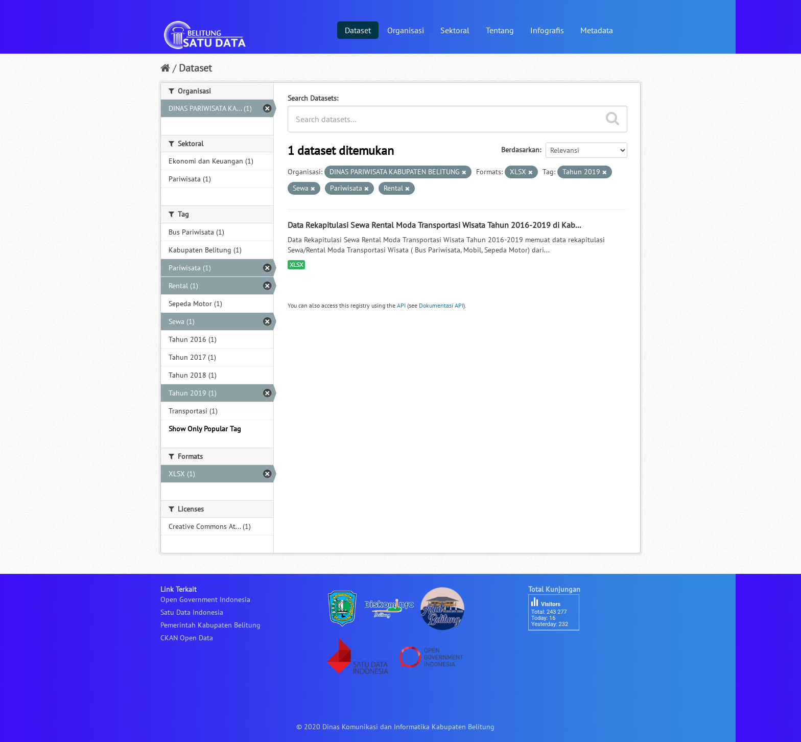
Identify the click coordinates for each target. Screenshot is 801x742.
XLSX (296, 264)
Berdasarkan (520, 149)
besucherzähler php (559, 648)
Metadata (596, 30)
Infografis (547, 30)
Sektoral (454, 30)
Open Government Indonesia (205, 599)
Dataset (358, 30)
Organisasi (405, 30)
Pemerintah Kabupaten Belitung (210, 625)
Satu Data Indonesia (191, 612)
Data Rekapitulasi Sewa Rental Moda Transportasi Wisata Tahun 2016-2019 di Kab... (434, 225)
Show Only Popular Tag (205, 428)
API (401, 305)
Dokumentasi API (441, 305)
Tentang (500, 30)
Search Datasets (312, 98)
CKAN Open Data (186, 637)
